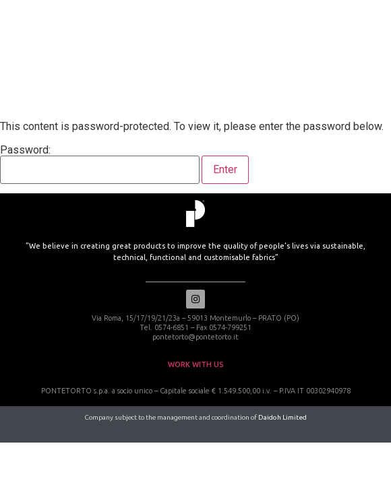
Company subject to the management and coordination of (196, 417)
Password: (100, 164)
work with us (196, 364)
